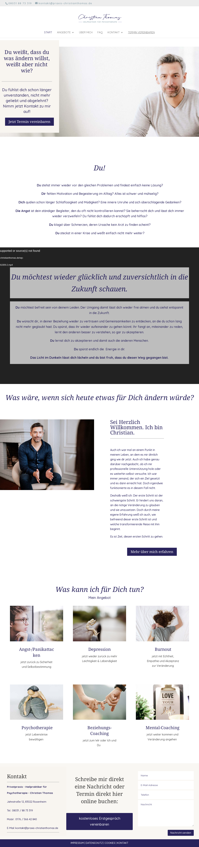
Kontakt (114, 32)
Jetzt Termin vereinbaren (29, 121)
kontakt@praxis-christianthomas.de (36, 828)
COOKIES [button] (110, 843)
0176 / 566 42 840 (26, 819)
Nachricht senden (180, 832)
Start (48, 32)
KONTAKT (122, 843)
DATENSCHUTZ (94, 843)
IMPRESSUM (77, 843)
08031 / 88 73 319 (22, 810)
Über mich (86, 32)
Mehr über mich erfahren (152, 551)
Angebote (64, 32)
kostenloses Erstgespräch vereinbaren (99, 821)
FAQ (100, 32)
